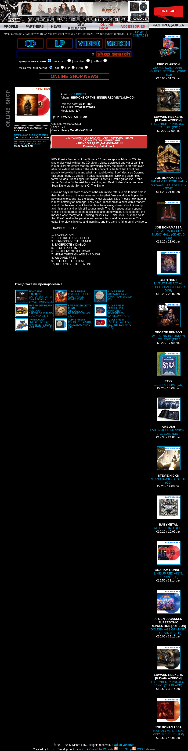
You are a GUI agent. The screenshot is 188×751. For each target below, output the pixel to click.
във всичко (38, 61)
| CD (56, 67)
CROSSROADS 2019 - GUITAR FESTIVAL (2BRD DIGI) (168, 56)
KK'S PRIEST (77, 94)
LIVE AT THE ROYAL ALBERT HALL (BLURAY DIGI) (168, 271)
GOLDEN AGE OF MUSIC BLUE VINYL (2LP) (168, 612)
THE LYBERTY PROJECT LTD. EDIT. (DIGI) (168, 108)
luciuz (50, 749)
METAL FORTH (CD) (168, 512)
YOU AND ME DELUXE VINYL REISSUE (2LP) (168, 717)
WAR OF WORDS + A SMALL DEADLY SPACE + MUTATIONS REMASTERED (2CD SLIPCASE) (34, 298)
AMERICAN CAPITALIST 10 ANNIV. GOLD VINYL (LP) (41, 310)
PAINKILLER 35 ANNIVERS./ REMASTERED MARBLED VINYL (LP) (119, 310)
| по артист (59, 61)
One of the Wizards (101, 749)
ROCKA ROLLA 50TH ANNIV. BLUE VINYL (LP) (79, 323)
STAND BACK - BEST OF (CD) (168, 465)
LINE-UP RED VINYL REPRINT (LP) (168, 560)
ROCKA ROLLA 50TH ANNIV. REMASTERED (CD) (119, 295)
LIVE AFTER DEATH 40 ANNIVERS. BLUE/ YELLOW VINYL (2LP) (40, 323)
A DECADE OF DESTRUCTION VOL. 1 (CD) (79, 310)
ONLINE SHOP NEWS (74, 76)
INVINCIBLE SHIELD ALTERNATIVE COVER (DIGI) (79, 295)
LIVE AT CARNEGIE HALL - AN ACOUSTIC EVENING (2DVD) (168, 165)
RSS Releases (143, 749)
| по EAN (96, 61)
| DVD (79, 67)
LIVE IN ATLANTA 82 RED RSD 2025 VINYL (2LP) (119, 323)
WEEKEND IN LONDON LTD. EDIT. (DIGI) (168, 322)
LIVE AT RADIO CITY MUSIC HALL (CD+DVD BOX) (168, 220)
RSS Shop (123, 749)
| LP (67, 67)
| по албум (78, 61)
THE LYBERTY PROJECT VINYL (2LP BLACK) (168, 666)
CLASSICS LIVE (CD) (168, 369)
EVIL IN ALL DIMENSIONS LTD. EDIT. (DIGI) (168, 416)
